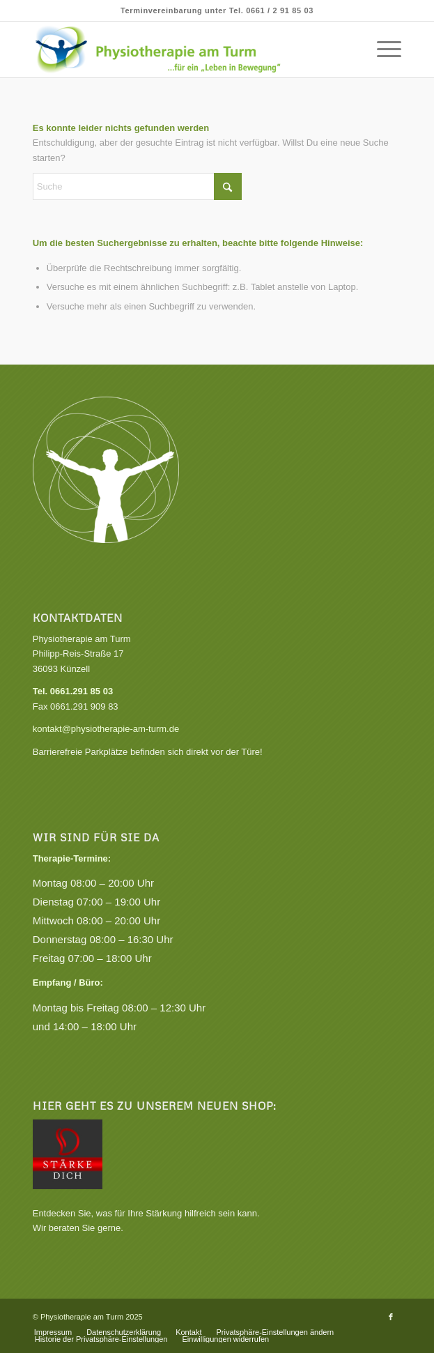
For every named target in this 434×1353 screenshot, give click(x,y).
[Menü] (382, 49)
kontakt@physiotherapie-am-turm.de (106, 729)
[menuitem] (382, 49)
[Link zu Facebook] (390, 1316)
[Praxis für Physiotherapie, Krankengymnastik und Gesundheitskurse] (180, 49)
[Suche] (137, 186)
